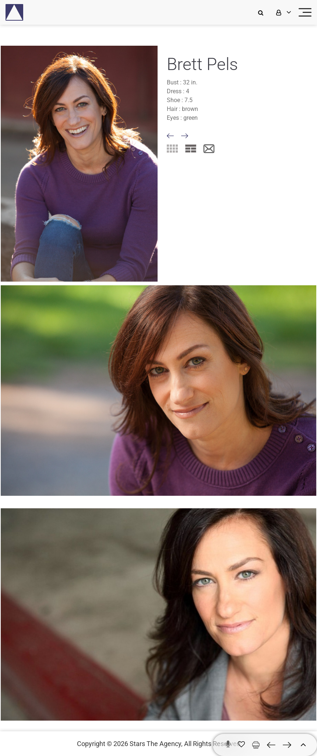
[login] (282, 12)
